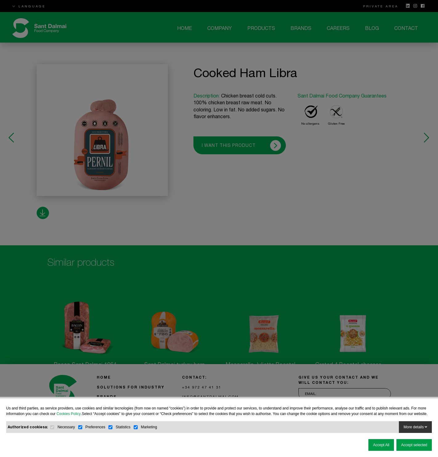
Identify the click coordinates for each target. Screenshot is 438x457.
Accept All (381, 445)
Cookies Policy (68, 414)
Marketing (149, 427)
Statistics (123, 427)
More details (415, 427)
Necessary (66, 427)
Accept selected (414, 445)
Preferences (95, 427)
